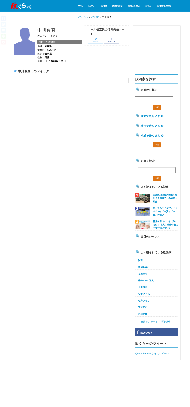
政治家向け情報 (164, 6)
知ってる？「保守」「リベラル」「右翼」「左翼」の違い (165, 211)
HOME (80, 6)
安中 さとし (144, 294)
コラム (148, 6)
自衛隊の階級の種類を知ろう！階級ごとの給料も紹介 (165, 198)
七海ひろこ (143, 300)
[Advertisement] (157, 48)
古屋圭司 (142, 273)
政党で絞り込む (152, 116)
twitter (95, 40)
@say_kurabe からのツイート (152, 353)
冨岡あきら (143, 267)
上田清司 (142, 287)
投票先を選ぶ (134, 6)
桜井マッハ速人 (146, 280)
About (92, 6)
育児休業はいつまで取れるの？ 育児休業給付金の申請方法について (165, 224)
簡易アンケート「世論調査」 (156, 321)
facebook (111, 40)
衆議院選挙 (117, 6)
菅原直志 (142, 307)
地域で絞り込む (152, 135)
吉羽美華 (142, 314)
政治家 (104, 6)
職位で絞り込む (152, 125)
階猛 (140, 260)
